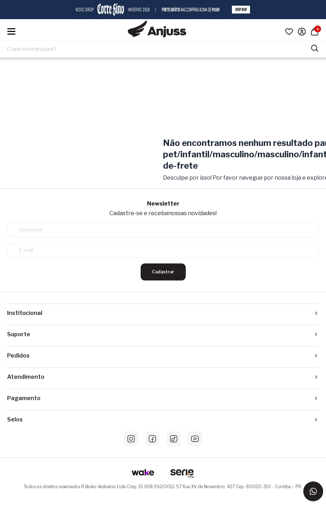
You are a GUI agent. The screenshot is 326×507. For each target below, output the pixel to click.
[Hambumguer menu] (11, 31)
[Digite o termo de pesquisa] (158, 49)
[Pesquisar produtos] (314, 47)
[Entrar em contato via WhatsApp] (313, 491)
